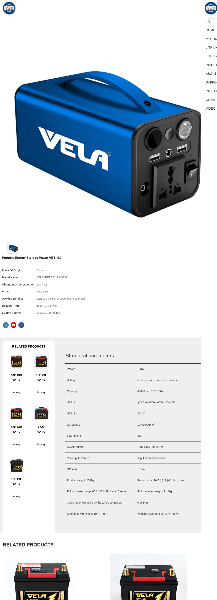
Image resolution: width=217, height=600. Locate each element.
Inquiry (16, 392)
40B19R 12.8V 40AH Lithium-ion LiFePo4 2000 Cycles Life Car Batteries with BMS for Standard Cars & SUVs (16, 377)
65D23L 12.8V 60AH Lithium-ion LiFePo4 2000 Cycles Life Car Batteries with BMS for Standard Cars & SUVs (41, 377)
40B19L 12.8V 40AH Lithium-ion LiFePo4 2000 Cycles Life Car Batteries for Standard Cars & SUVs (16, 481)
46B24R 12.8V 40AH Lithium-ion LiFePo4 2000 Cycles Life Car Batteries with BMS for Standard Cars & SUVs (16, 429)
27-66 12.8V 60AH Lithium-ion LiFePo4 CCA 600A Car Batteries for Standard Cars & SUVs (41, 429)
